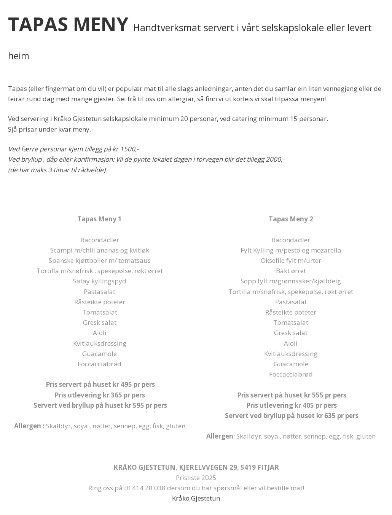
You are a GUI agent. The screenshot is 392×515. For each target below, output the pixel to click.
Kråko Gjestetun (196, 498)
